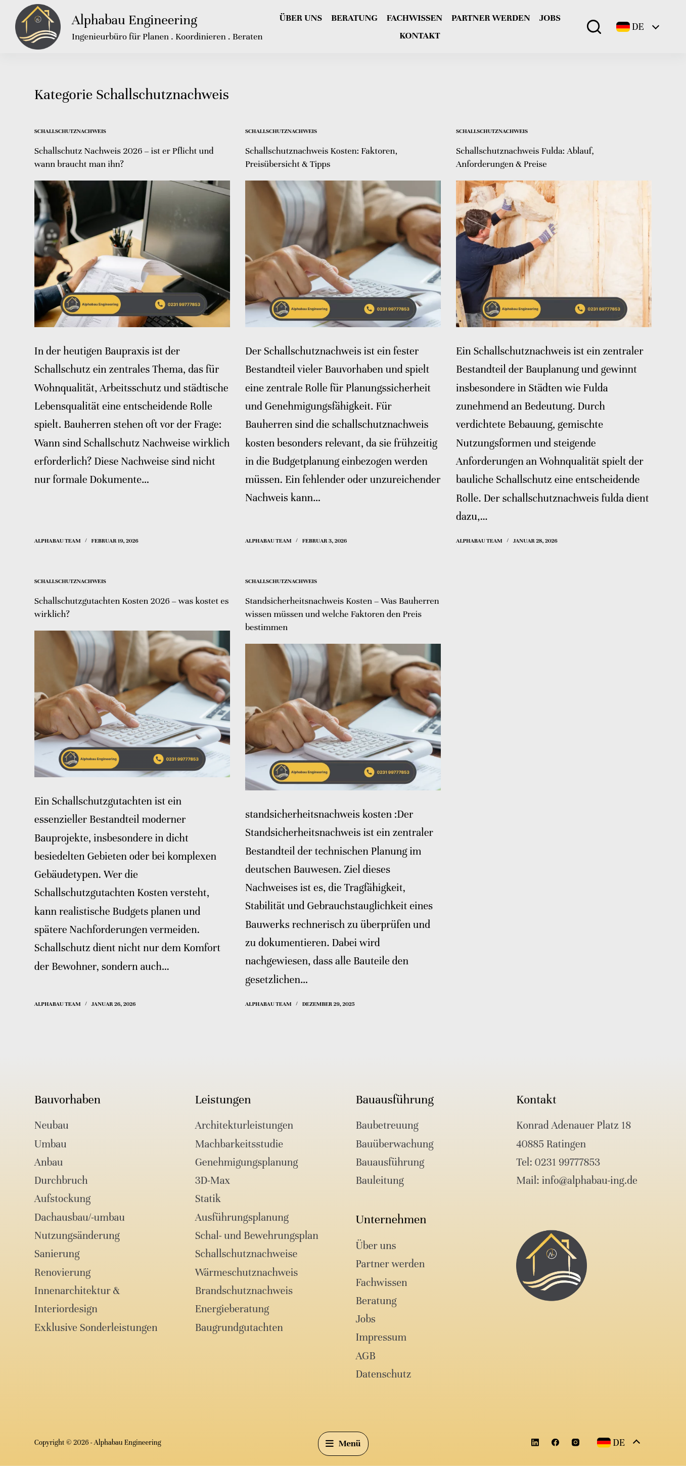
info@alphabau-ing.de (589, 1180)
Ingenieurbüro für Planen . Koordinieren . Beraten (167, 36)
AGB (365, 1355)
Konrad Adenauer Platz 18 (573, 1125)
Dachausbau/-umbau (79, 1217)
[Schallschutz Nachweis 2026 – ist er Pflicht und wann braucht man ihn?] (132, 254)
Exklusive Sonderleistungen (96, 1327)
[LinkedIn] (535, 1442)
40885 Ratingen (551, 1143)
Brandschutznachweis (244, 1290)
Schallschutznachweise (246, 1254)
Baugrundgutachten (239, 1327)
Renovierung (62, 1272)
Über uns (300, 17)
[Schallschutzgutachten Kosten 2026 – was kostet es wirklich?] (132, 704)
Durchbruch (61, 1180)
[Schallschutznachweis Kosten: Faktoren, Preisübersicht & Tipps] (343, 254)
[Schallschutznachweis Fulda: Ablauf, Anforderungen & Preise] (554, 254)
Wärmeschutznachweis (246, 1272)
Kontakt (419, 35)
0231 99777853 (567, 1162)
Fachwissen (414, 17)
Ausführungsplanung (242, 1217)
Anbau (48, 1162)
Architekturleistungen (244, 1125)
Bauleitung (379, 1180)
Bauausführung (389, 1162)
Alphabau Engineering (134, 20)
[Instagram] (575, 1442)
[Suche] (594, 27)
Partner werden (490, 17)
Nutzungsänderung (77, 1235)
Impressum (380, 1337)
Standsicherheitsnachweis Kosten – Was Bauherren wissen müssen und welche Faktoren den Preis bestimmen (342, 614)
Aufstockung (62, 1198)
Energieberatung (232, 1309)
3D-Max (213, 1180)
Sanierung (56, 1254)
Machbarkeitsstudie (239, 1143)
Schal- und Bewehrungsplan (256, 1235)
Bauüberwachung (394, 1143)
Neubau (51, 1125)
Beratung (354, 17)
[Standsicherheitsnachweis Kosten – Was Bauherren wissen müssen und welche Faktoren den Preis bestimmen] (343, 717)
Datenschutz (383, 1374)
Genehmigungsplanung (246, 1162)
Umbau (50, 1143)
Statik (208, 1198)
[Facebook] (555, 1442)
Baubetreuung (386, 1125)
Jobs (550, 17)
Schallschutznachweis (70, 131)
